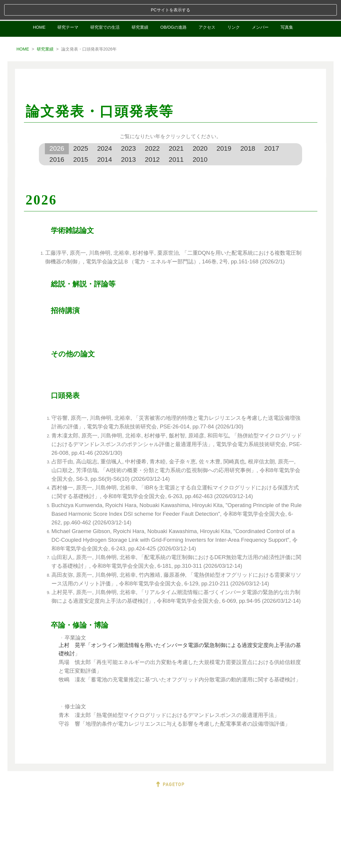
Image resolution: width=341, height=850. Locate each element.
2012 (152, 139)
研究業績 (140, 7)
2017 (271, 128)
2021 (176, 128)
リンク (233, 7)
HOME (39, 7)
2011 (176, 139)
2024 (104, 128)
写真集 (287, 7)
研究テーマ (67, 7)
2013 (128, 139)
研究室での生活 (105, 7)
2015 (80, 139)
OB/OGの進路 (173, 7)
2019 (224, 128)
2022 (152, 128)
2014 (104, 139)
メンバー (260, 7)
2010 (200, 139)
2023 (128, 128)
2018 (247, 128)
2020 (200, 128)
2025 (80, 128)
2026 (56, 128)
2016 (56, 139)
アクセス (207, 7)
